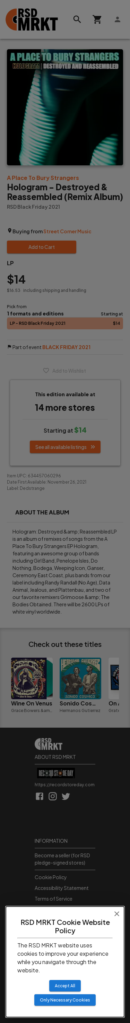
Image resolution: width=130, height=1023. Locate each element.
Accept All (65, 985)
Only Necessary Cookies (65, 1000)
